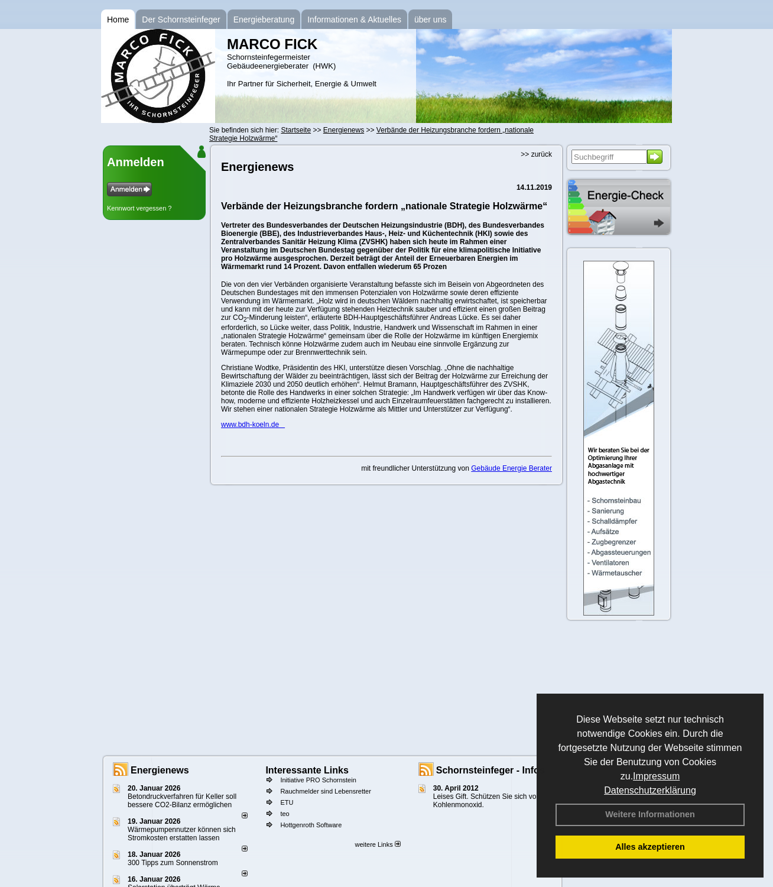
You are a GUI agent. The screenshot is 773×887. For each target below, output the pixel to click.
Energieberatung (264, 19)
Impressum (656, 776)
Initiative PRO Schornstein (318, 780)
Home (118, 19)
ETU (286, 802)
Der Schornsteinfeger (181, 19)
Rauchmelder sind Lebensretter (325, 791)
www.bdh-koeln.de (253, 424)
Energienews (160, 770)
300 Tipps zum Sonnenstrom (173, 863)
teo (284, 813)
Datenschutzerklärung (650, 790)
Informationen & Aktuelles (354, 19)
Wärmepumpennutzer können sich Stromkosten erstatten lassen (182, 834)
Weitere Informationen (650, 814)
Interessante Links (307, 770)
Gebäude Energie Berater (511, 468)
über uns (430, 19)
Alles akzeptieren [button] (650, 847)
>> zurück (536, 154)
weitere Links (377, 844)
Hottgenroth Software (311, 824)
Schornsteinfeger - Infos (490, 770)
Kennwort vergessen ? (139, 208)
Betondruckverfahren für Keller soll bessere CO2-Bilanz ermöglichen (182, 800)
